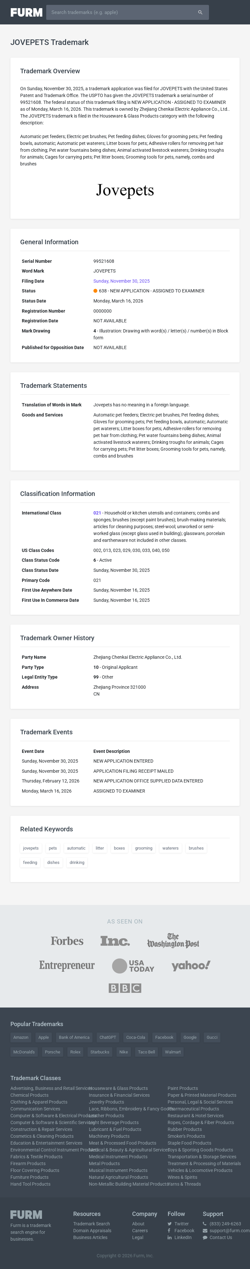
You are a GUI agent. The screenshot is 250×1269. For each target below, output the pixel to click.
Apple (43, 1037)
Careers (140, 1230)
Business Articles (90, 1237)
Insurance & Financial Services (119, 1095)
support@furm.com (226, 1230)
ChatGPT (108, 1037)
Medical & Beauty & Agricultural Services (129, 1149)
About (138, 1223)
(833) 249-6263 (222, 1223)
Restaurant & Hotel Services (196, 1115)
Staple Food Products (189, 1143)
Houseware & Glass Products (118, 1088)
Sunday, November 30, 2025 (121, 281)
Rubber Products (185, 1129)
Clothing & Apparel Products (38, 1102)
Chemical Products (29, 1095)
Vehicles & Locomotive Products (200, 1170)
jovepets (31, 848)
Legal (137, 1237)
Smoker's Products (186, 1136)
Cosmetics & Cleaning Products (42, 1136)
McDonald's (24, 1052)
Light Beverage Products (114, 1122)
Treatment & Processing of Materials (204, 1163)
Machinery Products (109, 1136)
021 (97, 512)
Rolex (75, 1052)
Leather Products (106, 1115)
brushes (196, 848)
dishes (53, 862)
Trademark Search (91, 1223)
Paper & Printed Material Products (202, 1095)
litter (100, 848)
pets (53, 848)
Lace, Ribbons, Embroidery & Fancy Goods (131, 1108)
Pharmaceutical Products (193, 1108)
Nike (123, 1052)
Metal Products (104, 1163)
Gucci (212, 1037)
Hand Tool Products (30, 1184)
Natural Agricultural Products (118, 1177)
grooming (143, 848)
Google (190, 1037)
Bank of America (74, 1037)
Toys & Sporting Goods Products (200, 1149)
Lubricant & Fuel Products (115, 1129)
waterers (170, 848)
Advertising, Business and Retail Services (51, 1088)
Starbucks (99, 1052)
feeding (30, 862)
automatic (76, 848)
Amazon (20, 1037)
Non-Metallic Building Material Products (129, 1184)
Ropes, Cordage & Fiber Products (201, 1122)
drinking (77, 862)
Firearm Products (28, 1163)
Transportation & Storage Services (202, 1156)
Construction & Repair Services (41, 1129)
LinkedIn (180, 1237)
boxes (119, 848)
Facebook (164, 1037)
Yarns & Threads (184, 1184)
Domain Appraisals (92, 1230)
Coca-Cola (135, 1037)
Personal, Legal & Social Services (200, 1102)
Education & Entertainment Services (46, 1143)
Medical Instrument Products (118, 1156)
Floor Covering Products (34, 1170)
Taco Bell (146, 1052)
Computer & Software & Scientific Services (52, 1122)
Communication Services (35, 1108)
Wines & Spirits (182, 1177)
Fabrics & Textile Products (36, 1156)
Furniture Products (29, 1177)
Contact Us (217, 1237)
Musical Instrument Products (118, 1170)
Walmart (173, 1052)
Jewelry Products (106, 1102)
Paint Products (183, 1088)
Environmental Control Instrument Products (54, 1149)
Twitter (178, 1223)
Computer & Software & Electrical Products (53, 1115)
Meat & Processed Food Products (122, 1143)
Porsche (52, 1052)
